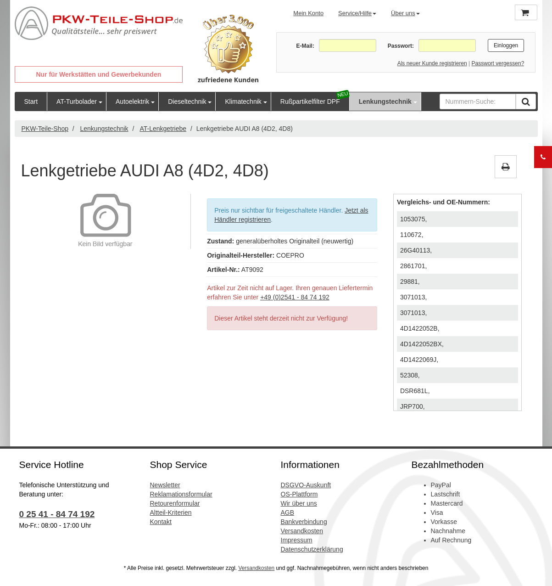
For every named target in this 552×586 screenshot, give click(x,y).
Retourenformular (175, 503)
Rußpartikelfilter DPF (310, 101)
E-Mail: (305, 46)
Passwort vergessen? (498, 63)
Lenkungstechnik (385, 101)
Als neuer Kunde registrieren (432, 63)
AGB (288, 512)
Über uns (405, 13)
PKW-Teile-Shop (45, 128)
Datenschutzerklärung (312, 549)
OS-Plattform (299, 494)
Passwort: (401, 46)
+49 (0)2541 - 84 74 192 (294, 297)
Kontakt (161, 521)
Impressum (296, 540)
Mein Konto (308, 13)
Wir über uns (299, 503)
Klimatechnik (243, 101)
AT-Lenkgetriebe (162, 128)
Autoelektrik (132, 101)
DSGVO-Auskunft (306, 485)
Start (31, 101)
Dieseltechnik (187, 101)
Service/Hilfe (357, 13)
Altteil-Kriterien (171, 512)
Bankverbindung (304, 521)
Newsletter (165, 485)
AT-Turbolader (76, 101)
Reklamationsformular (181, 494)
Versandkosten (302, 531)
